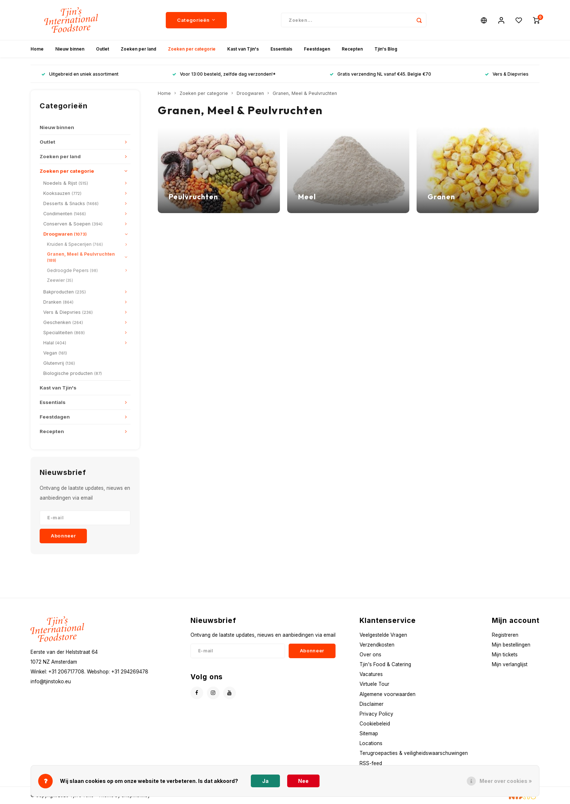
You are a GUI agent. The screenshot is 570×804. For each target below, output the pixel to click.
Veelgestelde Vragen (383, 635)
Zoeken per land (138, 49)
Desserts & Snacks (71, 203)
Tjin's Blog (385, 49)
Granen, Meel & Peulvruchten (81, 257)
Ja (265, 781)
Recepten (352, 49)
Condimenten (64, 213)
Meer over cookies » (505, 781)
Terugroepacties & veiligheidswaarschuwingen (414, 753)
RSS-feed (371, 763)
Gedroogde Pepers (72, 270)
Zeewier (60, 280)
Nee (303, 781)
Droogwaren (65, 234)
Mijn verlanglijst (509, 664)
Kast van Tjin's (243, 49)
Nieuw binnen (69, 49)
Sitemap (369, 733)
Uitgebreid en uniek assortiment (80, 74)
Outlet (102, 49)
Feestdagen (317, 49)
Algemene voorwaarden (388, 694)
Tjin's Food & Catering (385, 664)
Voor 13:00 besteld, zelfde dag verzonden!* (224, 74)
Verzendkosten (377, 645)
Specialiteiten (64, 332)
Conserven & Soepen (73, 224)
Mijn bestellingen (511, 645)
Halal (54, 342)
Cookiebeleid (375, 724)
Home (37, 49)
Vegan (55, 353)
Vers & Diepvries (507, 74)
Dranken (58, 302)
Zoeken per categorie (192, 49)
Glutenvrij (59, 363)
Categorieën (196, 20)
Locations (371, 743)
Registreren (505, 635)
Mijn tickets (505, 654)
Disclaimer (372, 704)
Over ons (370, 654)
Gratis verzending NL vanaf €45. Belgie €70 (380, 74)
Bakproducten (64, 292)
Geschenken (63, 322)
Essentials (281, 49)
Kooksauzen (62, 193)
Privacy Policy (376, 714)
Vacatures (371, 674)
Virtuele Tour (374, 684)
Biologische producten (72, 373)
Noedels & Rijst (65, 183)
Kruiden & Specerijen (75, 244)
